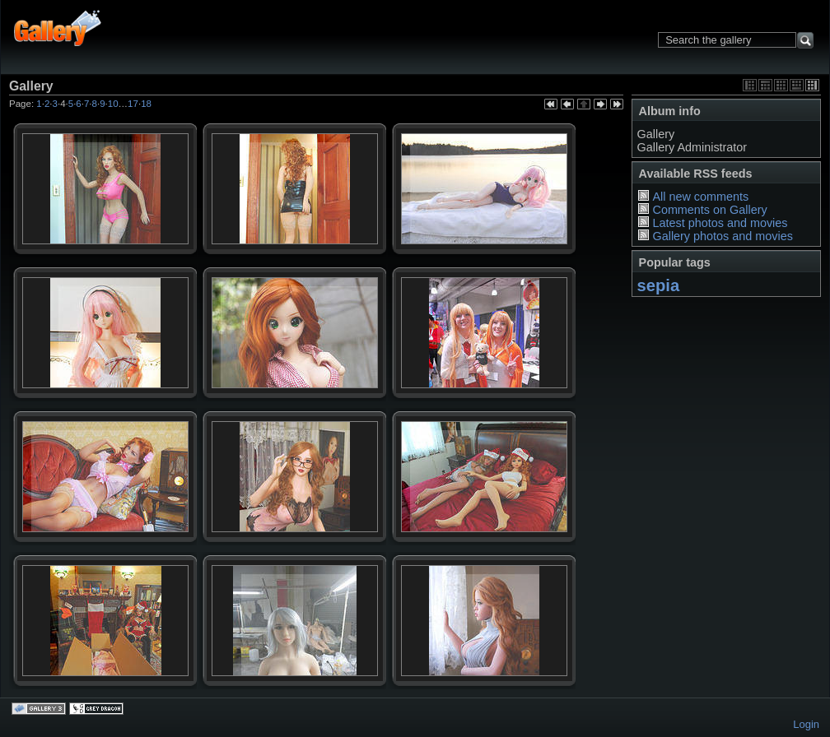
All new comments (700, 196)
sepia (658, 285)
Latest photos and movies (719, 222)
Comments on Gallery (709, 209)
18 (146, 104)
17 (133, 104)
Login (806, 724)
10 (113, 104)
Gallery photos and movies (722, 236)
